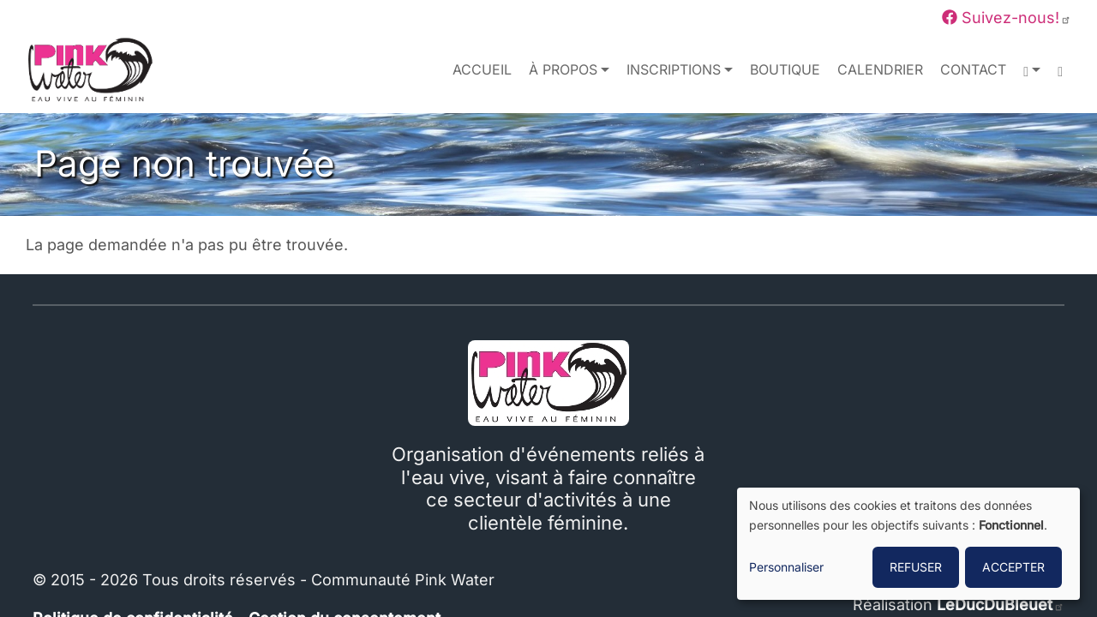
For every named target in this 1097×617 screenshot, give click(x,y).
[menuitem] (1060, 70)
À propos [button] (563, 69)
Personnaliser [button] (786, 567)
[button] (1032, 70)
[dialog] (908, 544)
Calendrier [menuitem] (880, 69)
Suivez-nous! (1006, 18)
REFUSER (916, 567)
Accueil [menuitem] (482, 69)
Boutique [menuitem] (785, 69)
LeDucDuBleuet (1000, 605)
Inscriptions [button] (673, 69)
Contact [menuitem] (973, 69)
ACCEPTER (1013, 567)
